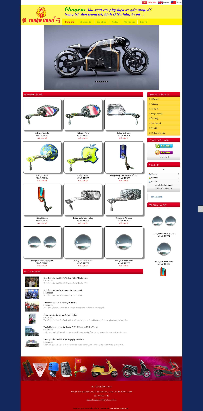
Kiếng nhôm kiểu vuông (83, 218)
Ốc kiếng (153, 118)
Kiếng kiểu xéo (42, 218)
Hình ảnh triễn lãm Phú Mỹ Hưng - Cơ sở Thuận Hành (66, 278)
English (163, 2)
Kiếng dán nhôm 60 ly (124, 260)
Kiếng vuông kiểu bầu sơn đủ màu (124, 175)
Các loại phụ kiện (157, 133)
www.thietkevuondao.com (119, 408)
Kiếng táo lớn (83, 175)
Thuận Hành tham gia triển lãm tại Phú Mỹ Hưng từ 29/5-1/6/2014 (70, 327)
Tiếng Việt (149, 2)
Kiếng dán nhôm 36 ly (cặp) (42, 260)
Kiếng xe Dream (123, 133)
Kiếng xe (153, 104)
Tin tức (115, 22)
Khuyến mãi (129, 22)
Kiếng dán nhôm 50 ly (83, 260)
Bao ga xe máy (156, 114)
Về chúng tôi (86, 22)
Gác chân (153, 128)
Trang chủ (69, 22)
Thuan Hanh (156, 196)
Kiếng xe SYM (42, 175)
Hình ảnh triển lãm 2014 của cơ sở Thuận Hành (63, 290)
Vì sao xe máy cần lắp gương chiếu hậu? (60, 315)
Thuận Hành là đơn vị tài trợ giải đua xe (60, 302)
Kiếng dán (154, 99)
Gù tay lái (154, 109)
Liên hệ (143, 22)
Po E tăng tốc (155, 123)
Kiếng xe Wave (83, 133)
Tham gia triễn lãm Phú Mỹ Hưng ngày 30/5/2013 (64, 339)
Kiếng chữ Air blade (124, 218)
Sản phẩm (101, 22)
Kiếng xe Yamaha (42, 133)
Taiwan (176, 2)
